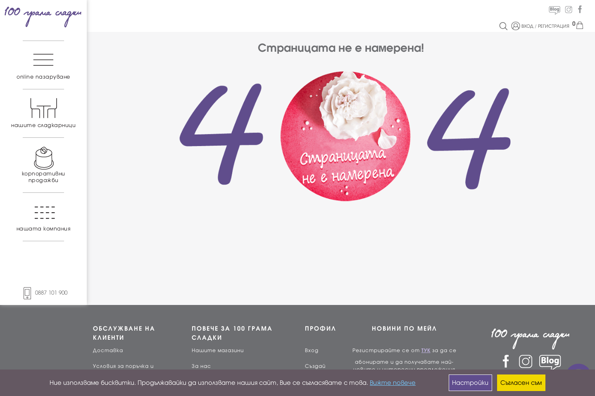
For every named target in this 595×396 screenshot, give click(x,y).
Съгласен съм (521, 382)
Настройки (470, 382)
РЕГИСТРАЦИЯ (553, 26)
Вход (312, 350)
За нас (201, 366)
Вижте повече (393, 382)
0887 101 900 (43, 293)
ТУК (426, 350)
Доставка (108, 350)
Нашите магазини (218, 350)
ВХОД (527, 26)
